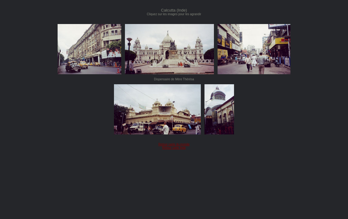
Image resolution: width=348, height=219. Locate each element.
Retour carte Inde (174, 147)
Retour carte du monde (174, 144)
